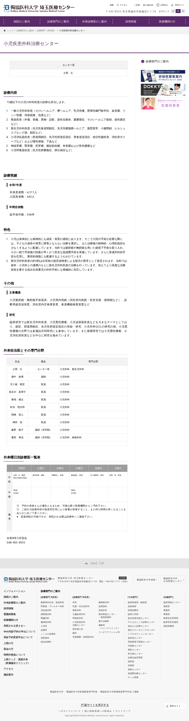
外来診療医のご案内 (14, 602)
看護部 (166, 610)
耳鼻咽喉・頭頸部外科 (83, 636)
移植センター (134, 669)
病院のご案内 (11, 597)
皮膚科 (44, 629)
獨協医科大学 (56, 691)
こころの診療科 (48, 633)
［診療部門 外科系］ (82, 597)
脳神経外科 (104, 602)
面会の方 (8, 649)
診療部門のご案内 (25, 30)
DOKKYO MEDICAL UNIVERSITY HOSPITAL (39, 8)
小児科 (44, 625)
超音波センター (135, 637)
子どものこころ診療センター (141, 622)
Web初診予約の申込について (20, 631)
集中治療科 (104, 621)
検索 (110, 5)
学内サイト (178, 5)
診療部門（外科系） (46, 30)
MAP (123, 578)
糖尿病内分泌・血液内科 (52, 602)
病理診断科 (133, 610)
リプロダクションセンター (140, 633)
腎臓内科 (45, 618)
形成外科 (103, 610)
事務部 (166, 614)
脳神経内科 (46, 622)
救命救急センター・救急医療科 (107, 616)
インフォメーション (14, 591)
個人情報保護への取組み (98, 710)
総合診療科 (46, 641)
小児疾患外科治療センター (79, 623)
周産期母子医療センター (139, 641)
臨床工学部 (133, 614)
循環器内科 (46, 614)
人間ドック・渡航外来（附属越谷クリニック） (17, 661)
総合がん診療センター (138, 625)
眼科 (75, 632)
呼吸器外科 (78, 618)
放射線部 (132, 606)
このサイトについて (69, 710)
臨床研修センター (171, 602)
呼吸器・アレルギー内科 (52, 606)
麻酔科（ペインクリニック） (109, 626)
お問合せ (162, 4)
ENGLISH (148, 5)
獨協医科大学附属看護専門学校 (82, 691)
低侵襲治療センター (137, 673)
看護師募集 (10, 614)
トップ (10, 30)
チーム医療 (133, 677)
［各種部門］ (169, 597)
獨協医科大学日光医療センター (172, 579)
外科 (75, 602)
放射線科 (45, 637)
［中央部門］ (133, 597)
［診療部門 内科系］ (50, 597)
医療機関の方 (11, 620)
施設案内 (8, 674)
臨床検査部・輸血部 (137, 602)
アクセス (122, 5)
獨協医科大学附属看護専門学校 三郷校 (119, 691)
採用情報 (8, 608)
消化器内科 (46, 610)
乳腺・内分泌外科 (81, 606)
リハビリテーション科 (109, 632)
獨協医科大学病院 (146, 579)
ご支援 (135, 5)
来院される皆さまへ (14, 625)
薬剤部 (166, 606)
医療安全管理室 (170, 618)
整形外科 (77, 610)
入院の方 (8, 643)
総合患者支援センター (138, 618)
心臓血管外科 (79, 614)
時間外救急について (14, 654)
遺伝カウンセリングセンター (141, 629)
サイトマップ (123, 710)
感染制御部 (168, 625)
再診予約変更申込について (18, 637)
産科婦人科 (78, 629)
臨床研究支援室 (170, 622)
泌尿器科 (103, 606)
